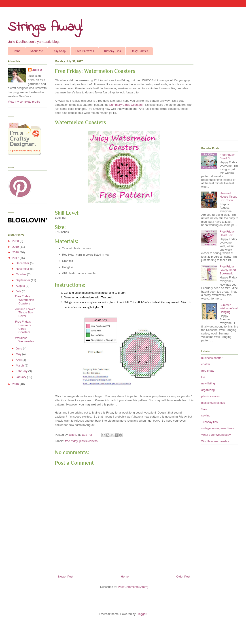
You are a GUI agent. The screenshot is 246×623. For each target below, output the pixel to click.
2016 (16, 384)
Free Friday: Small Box (227, 156)
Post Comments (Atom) (133, 587)
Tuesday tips (209, 422)
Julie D (37, 69)
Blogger (141, 614)
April (19, 360)
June (19, 348)
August (21, 285)
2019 (16, 246)
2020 (16, 241)
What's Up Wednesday (216, 434)
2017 (16, 258)
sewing (205, 415)
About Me (36, 51)
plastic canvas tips (213, 402)
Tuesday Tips (112, 51)
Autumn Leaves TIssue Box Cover (25, 312)
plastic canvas (88, 441)
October (21, 274)
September (23, 280)
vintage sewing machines (217, 428)
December (23, 263)
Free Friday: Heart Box (227, 233)
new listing (208, 383)
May (19, 354)
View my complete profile (24, 101)
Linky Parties (139, 51)
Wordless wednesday (215, 441)
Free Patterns (84, 51)
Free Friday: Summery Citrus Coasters (23, 327)
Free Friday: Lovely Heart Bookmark (228, 270)
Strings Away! (45, 27)
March (20, 365)
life (203, 377)
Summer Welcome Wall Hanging (229, 308)
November (23, 268)
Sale (204, 409)
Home (16, 51)
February (22, 371)
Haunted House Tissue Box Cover (228, 197)
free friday (71, 441)
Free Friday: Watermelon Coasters (24, 300)
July (19, 291)
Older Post (183, 576)
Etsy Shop (59, 51)
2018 (16, 252)
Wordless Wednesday (24, 339)
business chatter (212, 358)
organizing (208, 390)
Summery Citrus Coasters (126, 104)
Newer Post (65, 576)
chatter (205, 364)
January (21, 377)
